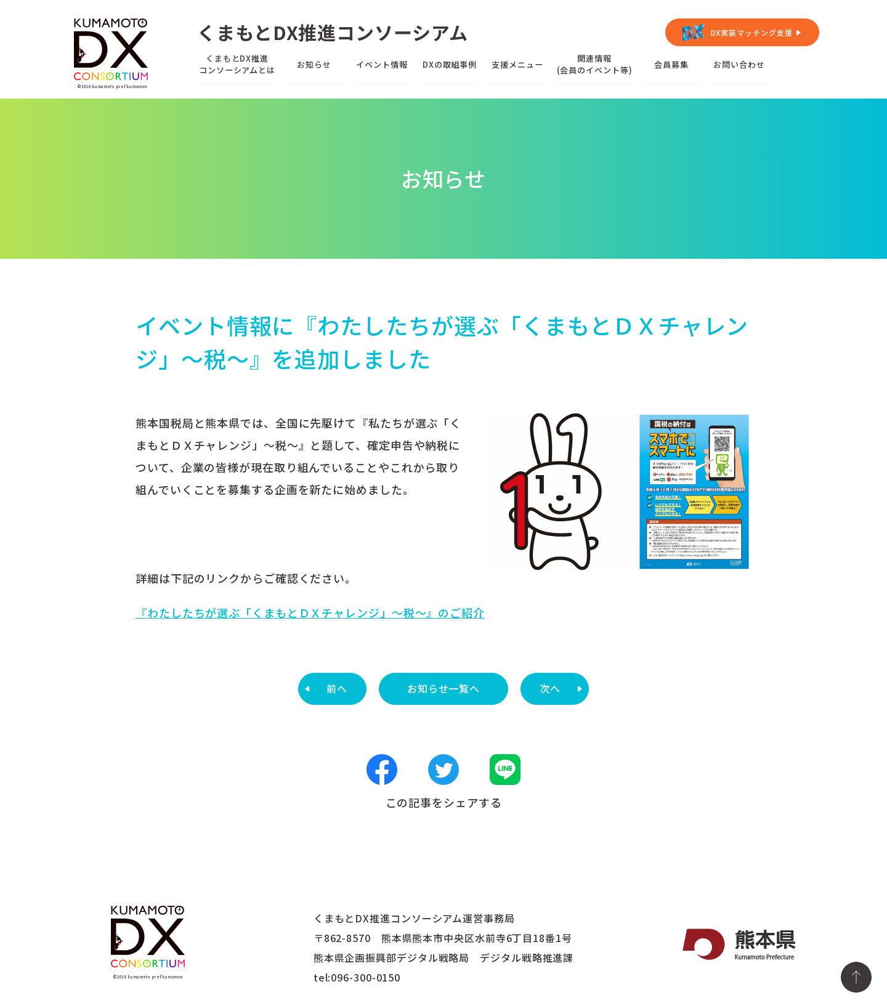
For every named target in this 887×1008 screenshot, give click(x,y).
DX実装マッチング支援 (752, 32)
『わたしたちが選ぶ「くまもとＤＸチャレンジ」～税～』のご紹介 (310, 612)
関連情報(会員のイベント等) (595, 64)
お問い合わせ (738, 64)
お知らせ (314, 64)
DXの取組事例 (450, 64)
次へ (550, 688)
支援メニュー (517, 64)
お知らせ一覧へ (443, 688)
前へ (336, 688)
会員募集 (671, 64)
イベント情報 (381, 64)
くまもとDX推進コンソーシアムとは (237, 64)
